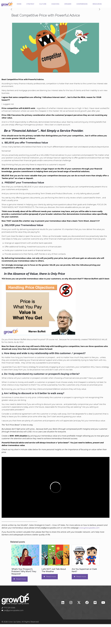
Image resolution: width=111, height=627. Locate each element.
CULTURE (48, 3)
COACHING (62, 3)
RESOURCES (59, 8)
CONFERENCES (94, 3)
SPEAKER (78, 3)
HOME (20, 3)
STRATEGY (33, 3)
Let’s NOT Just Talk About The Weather (54, 573)
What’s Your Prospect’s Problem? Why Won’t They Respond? (23, 574)
